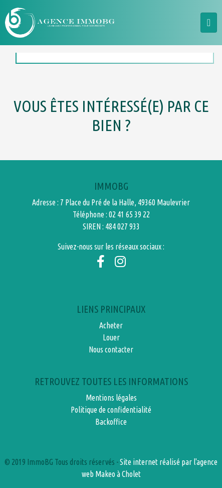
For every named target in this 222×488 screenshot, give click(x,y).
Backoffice (111, 421)
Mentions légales (111, 397)
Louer (111, 337)
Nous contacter (111, 349)
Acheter (111, 325)
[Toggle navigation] (208, 23)
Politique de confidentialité (111, 409)
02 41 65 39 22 (129, 214)
